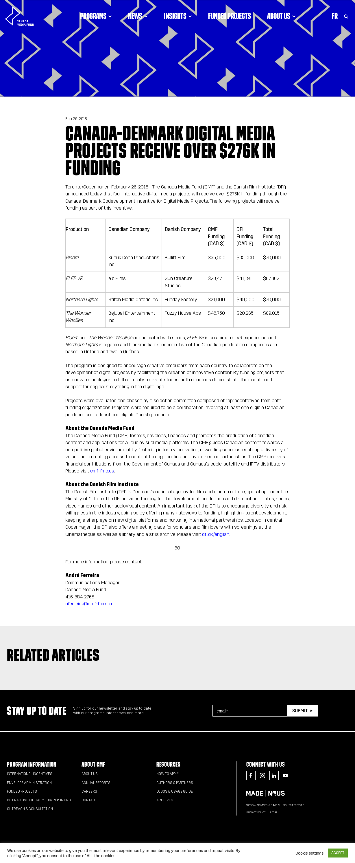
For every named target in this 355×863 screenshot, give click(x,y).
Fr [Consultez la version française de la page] (335, 16)
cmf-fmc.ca (102, 471)
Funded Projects (229, 16)
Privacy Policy (256, 812)
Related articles (53, 655)
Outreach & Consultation (30, 809)
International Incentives (29, 774)
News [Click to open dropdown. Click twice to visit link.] (138, 16)
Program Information (32, 764)
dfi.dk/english (215, 534)
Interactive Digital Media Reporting (39, 800)
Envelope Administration (29, 783)
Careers (89, 791)
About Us (90, 774)
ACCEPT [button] (337, 853)
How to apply (167, 774)
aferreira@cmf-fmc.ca (88, 604)
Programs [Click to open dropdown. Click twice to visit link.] (96, 16)
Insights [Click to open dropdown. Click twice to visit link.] (178, 16)
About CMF (93, 764)
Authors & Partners (174, 783)
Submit (300, 710)
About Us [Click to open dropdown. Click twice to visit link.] (281, 16)
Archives (164, 800)
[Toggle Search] (346, 16)
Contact (89, 800)
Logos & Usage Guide (174, 791)
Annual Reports (96, 783)
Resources (168, 764)
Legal (274, 812)
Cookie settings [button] (309, 853)
